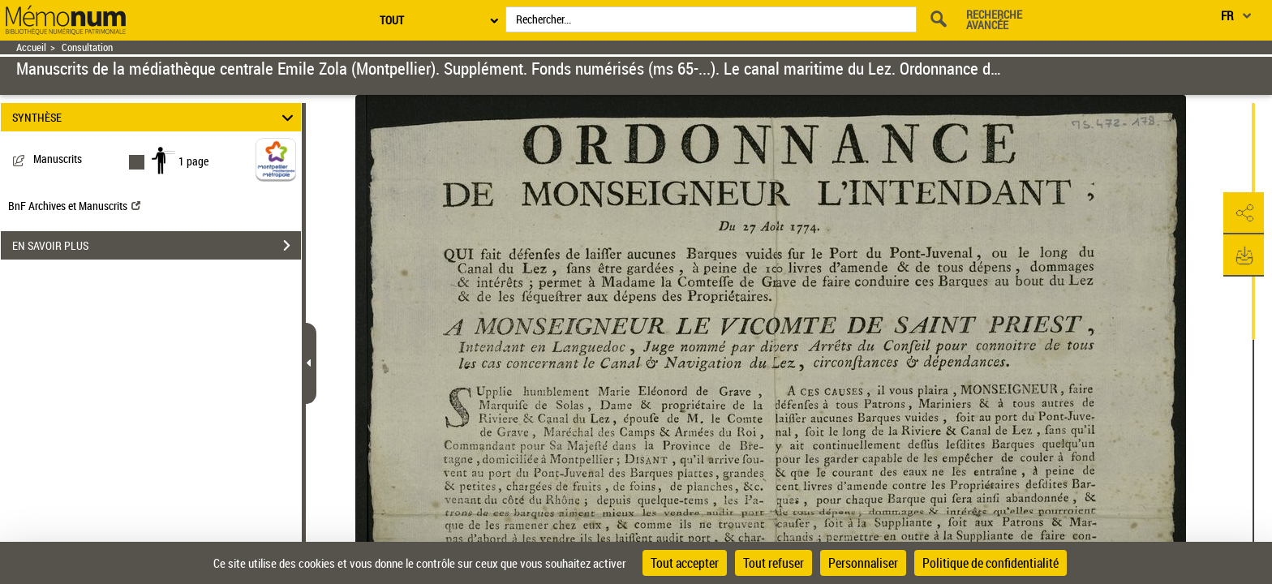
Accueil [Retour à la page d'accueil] (31, 47)
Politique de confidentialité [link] (990, 563)
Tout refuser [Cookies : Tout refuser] (773, 563)
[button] (1243, 213)
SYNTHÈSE (155, 117)
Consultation (87, 47)
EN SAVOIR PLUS (156, 245)
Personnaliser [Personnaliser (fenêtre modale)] (863, 563)
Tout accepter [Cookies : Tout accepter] (685, 563)
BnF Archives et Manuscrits (74, 205)
